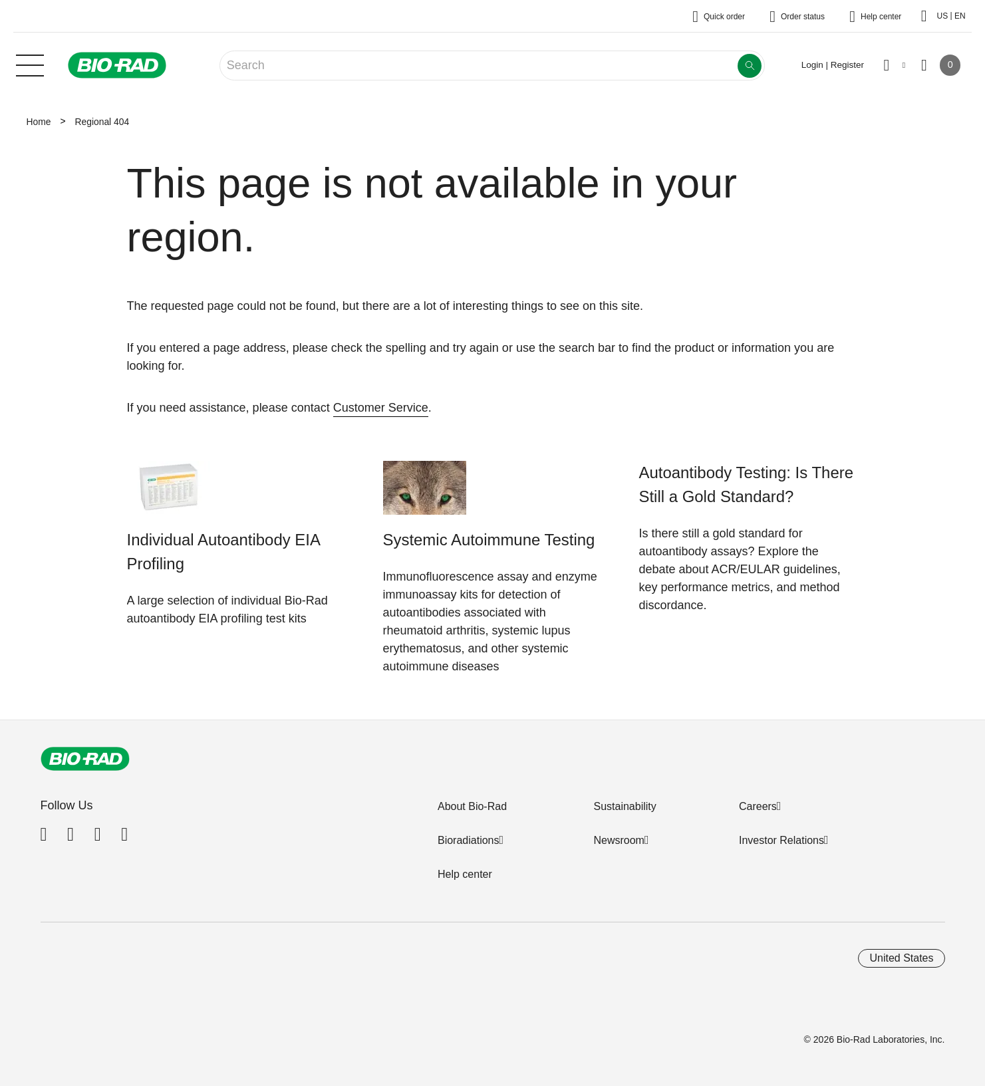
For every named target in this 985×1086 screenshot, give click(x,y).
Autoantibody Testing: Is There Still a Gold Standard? (746, 484)
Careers (758, 806)
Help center (465, 874)
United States (901, 958)
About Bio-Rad (472, 806)
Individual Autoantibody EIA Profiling (223, 552)
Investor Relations (781, 840)
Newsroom (618, 840)
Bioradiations (468, 840)
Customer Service (380, 407)
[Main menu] (30, 64)
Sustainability (624, 806)
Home (39, 121)
